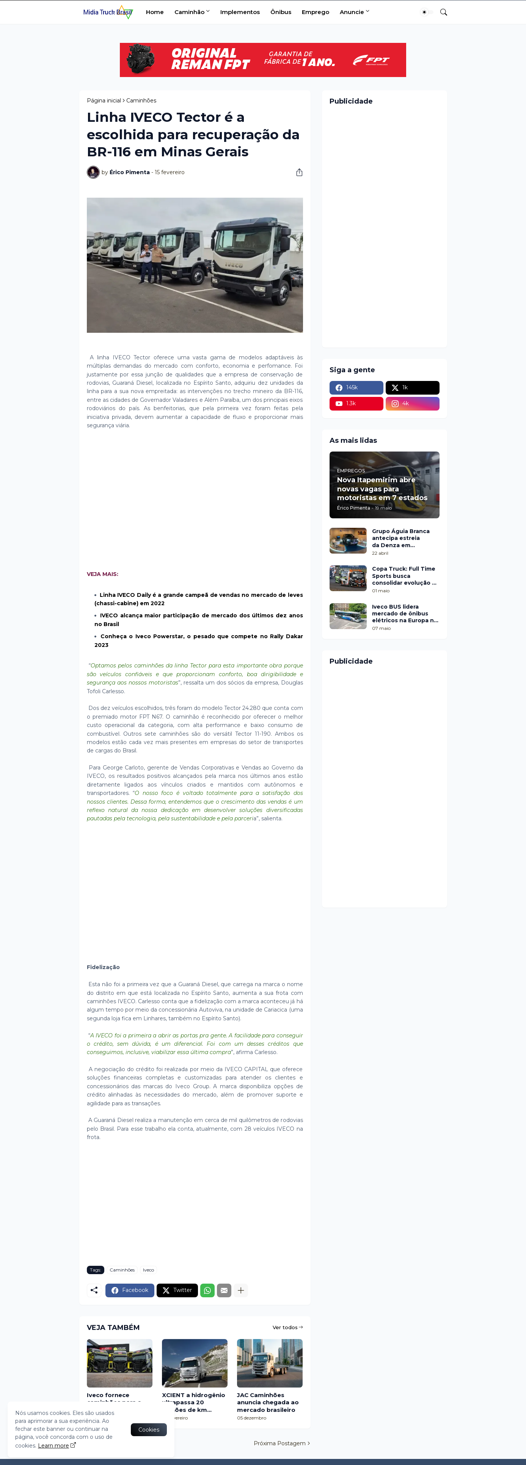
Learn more (53, 1445)
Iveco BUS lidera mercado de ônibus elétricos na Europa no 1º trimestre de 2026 (405, 613)
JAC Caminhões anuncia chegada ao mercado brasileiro (268, 1402)
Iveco (148, 1270)
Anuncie (352, 12)
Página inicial (104, 100)
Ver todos (285, 1327)
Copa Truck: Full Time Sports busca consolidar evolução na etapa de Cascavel (405, 575)
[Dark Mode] (427, 12)
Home (155, 12)
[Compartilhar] (296, 172)
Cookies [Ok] (148, 1429)
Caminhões (141, 100)
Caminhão (189, 12)
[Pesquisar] (440, 12)
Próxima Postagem (280, 1443)
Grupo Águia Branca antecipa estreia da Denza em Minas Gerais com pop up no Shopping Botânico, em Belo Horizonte (403, 538)
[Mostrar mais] (241, 1290)
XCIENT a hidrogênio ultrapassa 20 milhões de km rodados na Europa (193, 1402)
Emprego (315, 12)
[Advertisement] (195, 500)
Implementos (240, 12)
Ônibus (280, 12)
